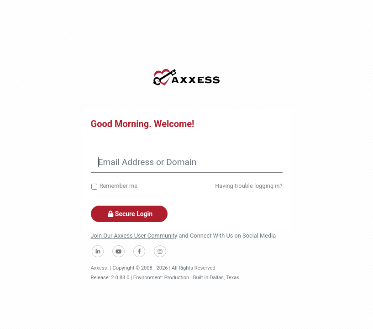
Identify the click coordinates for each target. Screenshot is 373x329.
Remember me (118, 185)
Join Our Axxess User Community (134, 235)
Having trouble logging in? (248, 185)
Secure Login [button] (129, 214)
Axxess (99, 268)
